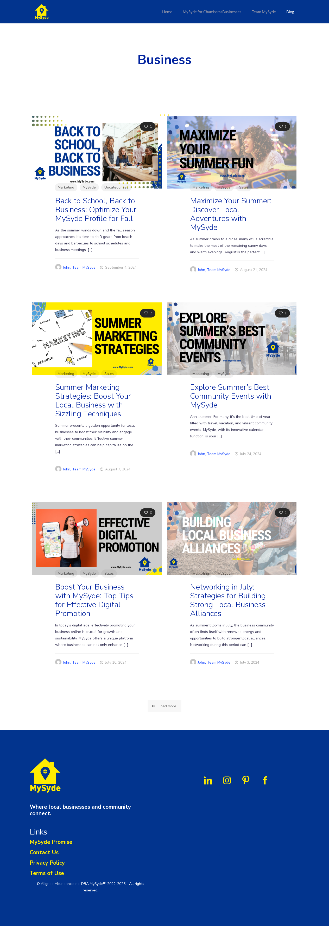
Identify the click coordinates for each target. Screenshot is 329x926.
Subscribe (219, 880)
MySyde (89, 187)
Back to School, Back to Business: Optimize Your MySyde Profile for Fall (95, 210)
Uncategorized (116, 187)
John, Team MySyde (79, 267)
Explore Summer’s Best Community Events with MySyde (230, 396)
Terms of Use (47, 873)
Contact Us (44, 852)
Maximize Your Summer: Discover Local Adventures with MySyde (230, 214)
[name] (219, 862)
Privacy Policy (47, 862)
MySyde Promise (51, 842)
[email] (219, 867)
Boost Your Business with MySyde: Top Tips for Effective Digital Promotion (94, 600)
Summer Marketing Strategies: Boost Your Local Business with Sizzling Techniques (93, 400)
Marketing (66, 187)
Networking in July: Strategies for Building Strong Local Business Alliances (228, 600)
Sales (244, 187)
